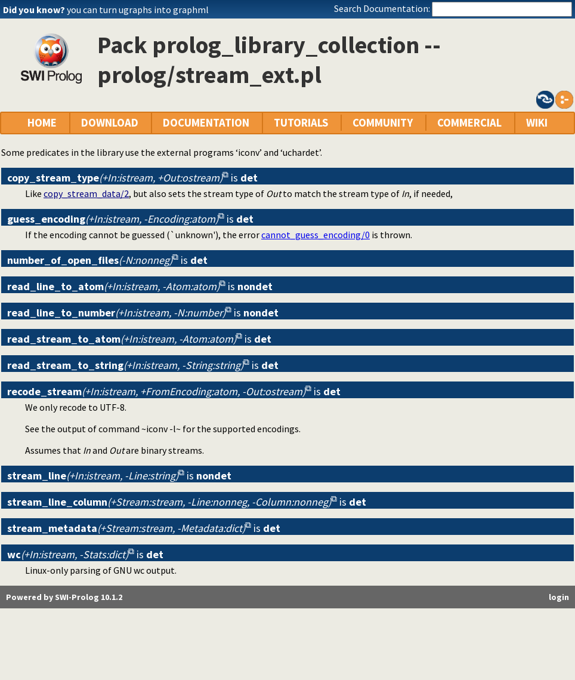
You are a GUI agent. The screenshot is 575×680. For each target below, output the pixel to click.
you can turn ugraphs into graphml (138, 10)
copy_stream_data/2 (86, 193)
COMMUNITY (383, 123)
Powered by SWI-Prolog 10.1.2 (64, 597)
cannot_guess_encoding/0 (315, 235)
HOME (42, 123)
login (559, 597)
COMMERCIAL (469, 123)
